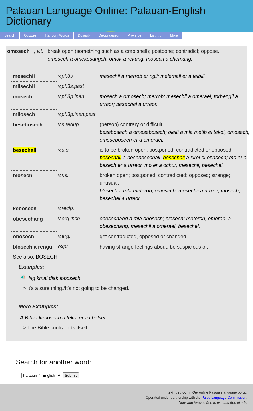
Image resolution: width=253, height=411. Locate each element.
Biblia (31, 318)
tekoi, (220, 132)
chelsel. (98, 318)
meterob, (143, 191)
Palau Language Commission (224, 398)
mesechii (110, 76)
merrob (134, 76)
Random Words (57, 35)
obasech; (217, 157)
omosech (58, 59)
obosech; (153, 218)
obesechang (114, 218)
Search (9, 35)
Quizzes (30, 35)
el (210, 132)
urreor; (107, 104)
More (174, 35)
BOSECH (46, 257)
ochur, (170, 165)
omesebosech (116, 140)
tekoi (72, 318)
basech (108, 165)
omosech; (134, 96)
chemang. (181, 59)
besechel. (213, 165)
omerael (217, 218)
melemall (170, 76)
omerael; (202, 96)
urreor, (135, 165)
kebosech (50, 318)
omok (115, 59)
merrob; (156, 96)
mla (188, 132)
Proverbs (134, 35)
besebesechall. (144, 157)
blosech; (175, 218)
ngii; (154, 76)
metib (200, 132)
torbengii (224, 96)
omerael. (154, 140)
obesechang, (114, 226)
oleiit (173, 132)
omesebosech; (150, 132)
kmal (42, 278)
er (146, 76)
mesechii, (189, 165)
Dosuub (84, 35)
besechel (126, 104)
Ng (32, 278)
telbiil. (199, 76)
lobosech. (71, 278)
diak (53, 278)
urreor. (150, 104)
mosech (155, 59)
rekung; (136, 59)
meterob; (196, 218)
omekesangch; (91, 59)
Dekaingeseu (109, 35)
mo (232, 157)
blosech (108, 191)
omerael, (167, 226)
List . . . (155, 35)
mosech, (230, 191)
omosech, (238, 132)
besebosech (114, 132)
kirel (195, 157)
